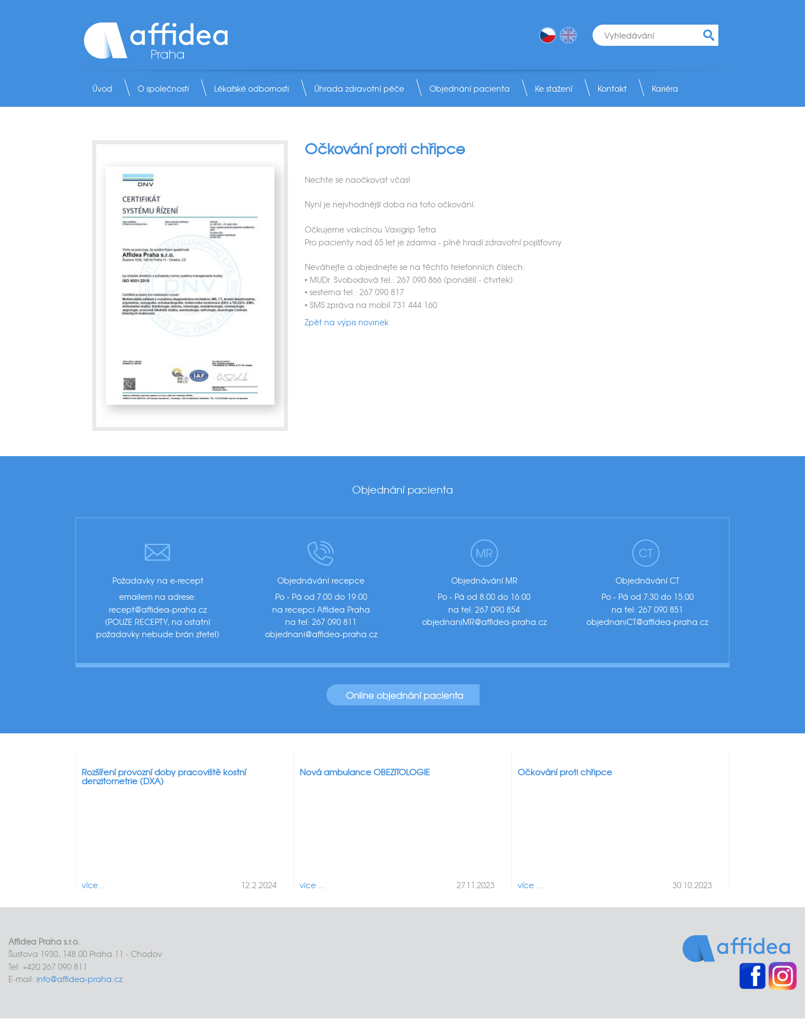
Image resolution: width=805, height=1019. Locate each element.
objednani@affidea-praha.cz (321, 633)
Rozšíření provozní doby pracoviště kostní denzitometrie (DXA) (164, 777)
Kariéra (665, 88)
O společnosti (163, 88)
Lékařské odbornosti (251, 88)
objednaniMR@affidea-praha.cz (484, 621)
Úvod (102, 88)
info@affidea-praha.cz (79, 978)
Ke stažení (553, 88)
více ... (94, 884)
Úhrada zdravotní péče (359, 88)
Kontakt (612, 88)
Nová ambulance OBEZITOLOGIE (365, 772)
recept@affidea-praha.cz (158, 609)
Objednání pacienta (469, 88)
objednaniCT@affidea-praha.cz (647, 621)
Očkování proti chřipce (565, 772)
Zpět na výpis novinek (347, 322)
